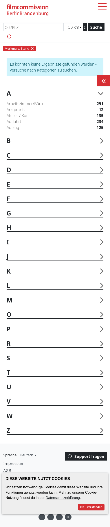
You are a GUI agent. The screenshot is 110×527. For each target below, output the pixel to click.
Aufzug (55, 127)
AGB (7, 470)
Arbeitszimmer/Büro (55, 104)
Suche (96, 27)
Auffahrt (55, 122)
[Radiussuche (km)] (73, 27)
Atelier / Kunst (55, 116)
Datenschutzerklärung (63, 498)
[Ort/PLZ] (33, 27)
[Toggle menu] (102, 7)
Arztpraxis (55, 110)
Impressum (13, 463)
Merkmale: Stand (20, 48)
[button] (28, 455)
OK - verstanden (91, 507)
